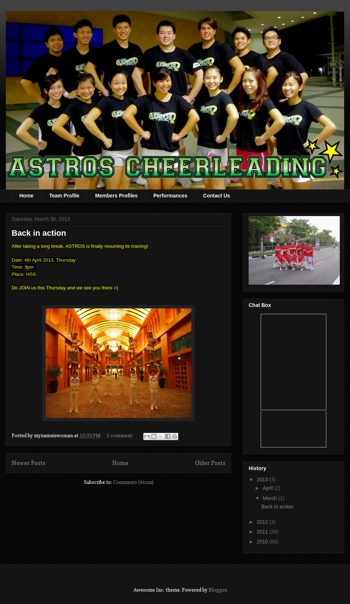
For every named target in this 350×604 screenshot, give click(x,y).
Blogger (218, 590)
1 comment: (120, 435)
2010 (263, 542)
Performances (170, 196)
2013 (263, 479)
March (270, 498)
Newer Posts (28, 462)
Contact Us (216, 196)
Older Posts (210, 462)
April (268, 488)
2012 (263, 522)
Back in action (39, 233)
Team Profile (64, 196)
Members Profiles (116, 196)
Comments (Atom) (133, 482)
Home (26, 196)
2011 (263, 532)
